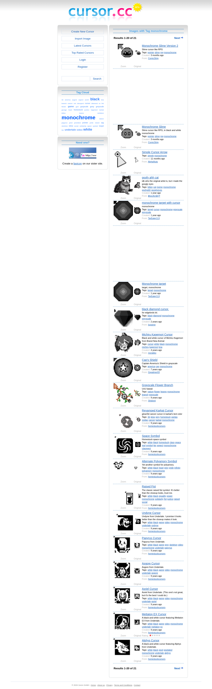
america (151, 366)
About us (101, 685)
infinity (177, 468)
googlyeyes (156, 190)
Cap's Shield (149, 360)
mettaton (155, 627)
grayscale (177, 209)
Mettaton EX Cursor (154, 614)
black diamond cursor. (155, 309)
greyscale (146, 212)
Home (93, 685)
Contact (137, 685)
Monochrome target (154, 283)
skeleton (173, 545)
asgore (154, 573)
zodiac (145, 420)
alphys (168, 653)
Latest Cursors (82, 45)
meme (160, 187)
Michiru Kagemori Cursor (157, 334)
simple (151, 155)
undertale (146, 525)
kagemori (153, 347)
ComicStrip (153, 58)
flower (157, 391)
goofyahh (146, 190)
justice (170, 499)
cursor (157, 209)
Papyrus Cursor (151, 538)
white (156, 344)
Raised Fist (149, 486)
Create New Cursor (82, 31)
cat (154, 187)
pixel (161, 650)
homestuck (165, 417)
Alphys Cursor (151, 640)
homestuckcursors (156, 426)
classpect (146, 448)
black (150, 315)
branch (145, 394)
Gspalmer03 (154, 372)
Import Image (83, 38)
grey (157, 417)
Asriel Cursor (150, 588)
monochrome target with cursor (161, 202)
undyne (154, 525)
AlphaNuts (153, 161)
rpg (161, 52)
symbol (149, 445)
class (172, 442)
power (170, 496)
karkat (159, 420)
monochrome (170, 52)
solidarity (159, 499)
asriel (153, 601)
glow (153, 417)
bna (160, 347)
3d (149, 417)
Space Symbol (151, 436)
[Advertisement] (40, 85)
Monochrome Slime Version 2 (160, 45)
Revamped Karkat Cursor (157, 410)
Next (178, 37)
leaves (164, 391)
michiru (145, 347)
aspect (160, 445)
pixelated (168, 650)
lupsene (151, 324)
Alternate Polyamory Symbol (159, 461)
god (144, 445)
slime (157, 52)
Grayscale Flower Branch (157, 385)
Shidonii (152, 400)
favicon (77, 163)
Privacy (109, 685)
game (161, 522)
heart (161, 468)
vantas (174, 417)
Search (97, 78)
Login (82, 59)
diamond (157, 315)
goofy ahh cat (150, 177)
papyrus (168, 548)
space (178, 442)
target (150, 209)
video (167, 522)
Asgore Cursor (151, 563)
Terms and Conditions (123, 685)
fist (165, 499)
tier (154, 445)
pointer (151, 52)
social (144, 502)
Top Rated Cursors (83, 52)
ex (161, 627)
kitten (150, 187)
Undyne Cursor (151, 512)
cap (157, 366)
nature (151, 391)
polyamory (147, 471)
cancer (152, 420)
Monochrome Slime (154, 126)
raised (177, 499)
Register (82, 66)
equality (162, 496)
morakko (152, 353)
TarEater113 (154, 218)
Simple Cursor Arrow (155, 152)
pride (171, 468)
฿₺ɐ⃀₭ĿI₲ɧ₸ (154, 196)
